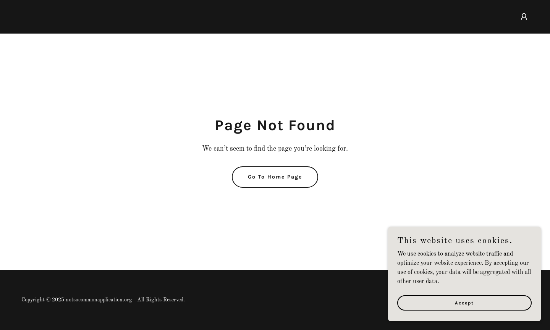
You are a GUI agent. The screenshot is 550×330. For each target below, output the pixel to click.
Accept (464, 302)
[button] (524, 16)
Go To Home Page (275, 177)
